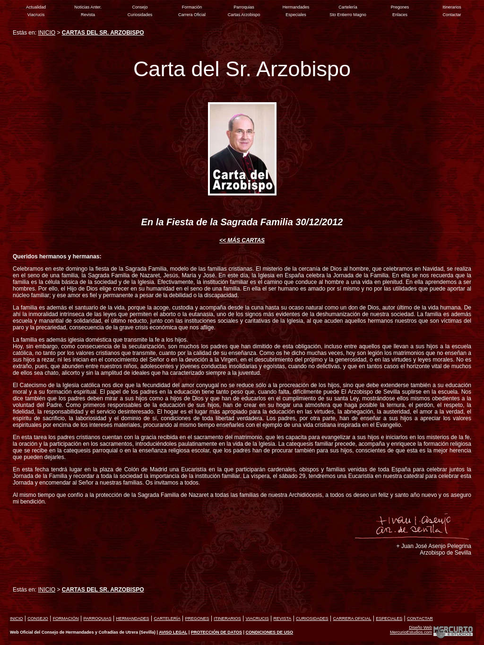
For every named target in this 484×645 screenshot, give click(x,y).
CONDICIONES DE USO (270, 632)
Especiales (295, 14)
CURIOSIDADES (312, 618)
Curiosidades (140, 14)
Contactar (451, 14)
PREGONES (197, 618)
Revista (88, 14)
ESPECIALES (389, 618)
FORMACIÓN (66, 618)
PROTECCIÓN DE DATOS (216, 632)
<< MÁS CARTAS (242, 240)
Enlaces (399, 14)
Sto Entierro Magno (347, 14)
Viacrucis (35, 14)
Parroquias (243, 7)
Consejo (139, 7)
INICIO (46, 32)
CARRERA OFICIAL (352, 618)
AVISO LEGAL (173, 632)
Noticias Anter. (88, 7)
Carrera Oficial (192, 14)
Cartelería (347, 7)
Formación (192, 7)
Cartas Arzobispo (244, 14)
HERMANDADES (132, 618)
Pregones (400, 7)
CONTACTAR (420, 618)
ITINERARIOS (227, 618)
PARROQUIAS (97, 618)
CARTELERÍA (167, 618)
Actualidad (36, 7)
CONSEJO (37, 618)
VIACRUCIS (257, 618)
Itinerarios (451, 7)
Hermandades (296, 7)
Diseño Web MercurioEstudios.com (411, 630)
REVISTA (282, 618)
